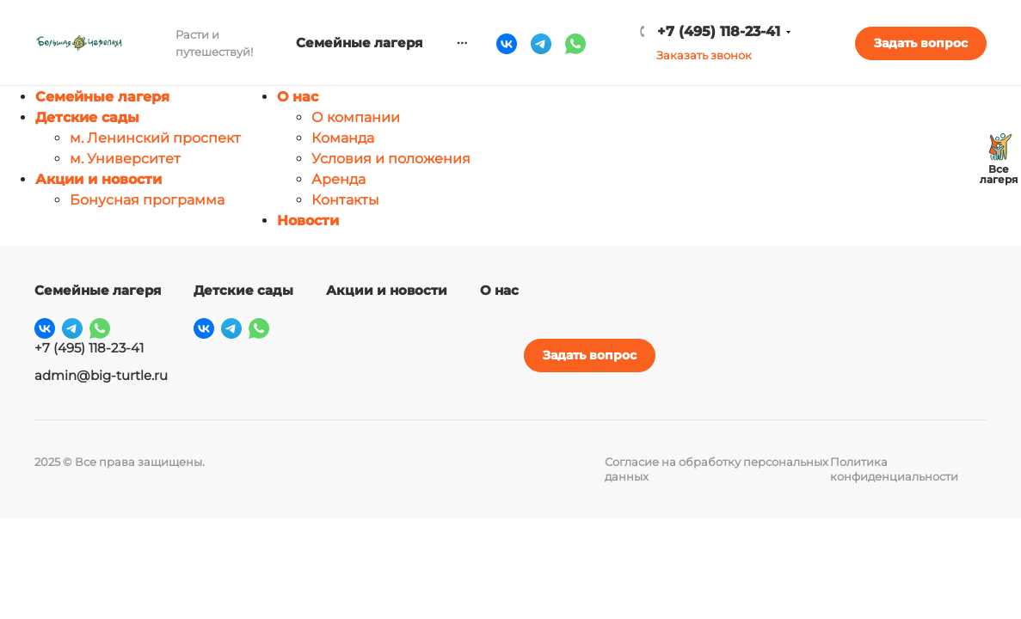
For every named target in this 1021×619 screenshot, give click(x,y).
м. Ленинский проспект (155, 138)
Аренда (338, 179)
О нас (297, 97)
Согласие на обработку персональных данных (716, 469)
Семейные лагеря (102, 97)
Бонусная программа (147, 200)
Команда (342, 138)
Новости (308, 220)
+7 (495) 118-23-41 (718, 31)
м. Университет (125, 158)
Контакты (345, 200)
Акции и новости (98, 179)
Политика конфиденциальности (894, 469)
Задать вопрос (921, 43)
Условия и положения (391, 158)
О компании (355, 117)
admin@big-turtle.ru (101, 375)
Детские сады (87, 117)
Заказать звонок (704, 55)
